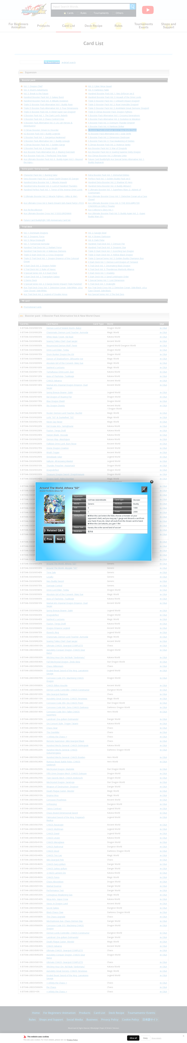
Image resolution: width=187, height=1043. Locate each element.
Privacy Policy (72, 1040)
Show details (156, 1038)
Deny (145, 1038)
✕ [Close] (183, 1036)
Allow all (133, 1038)
